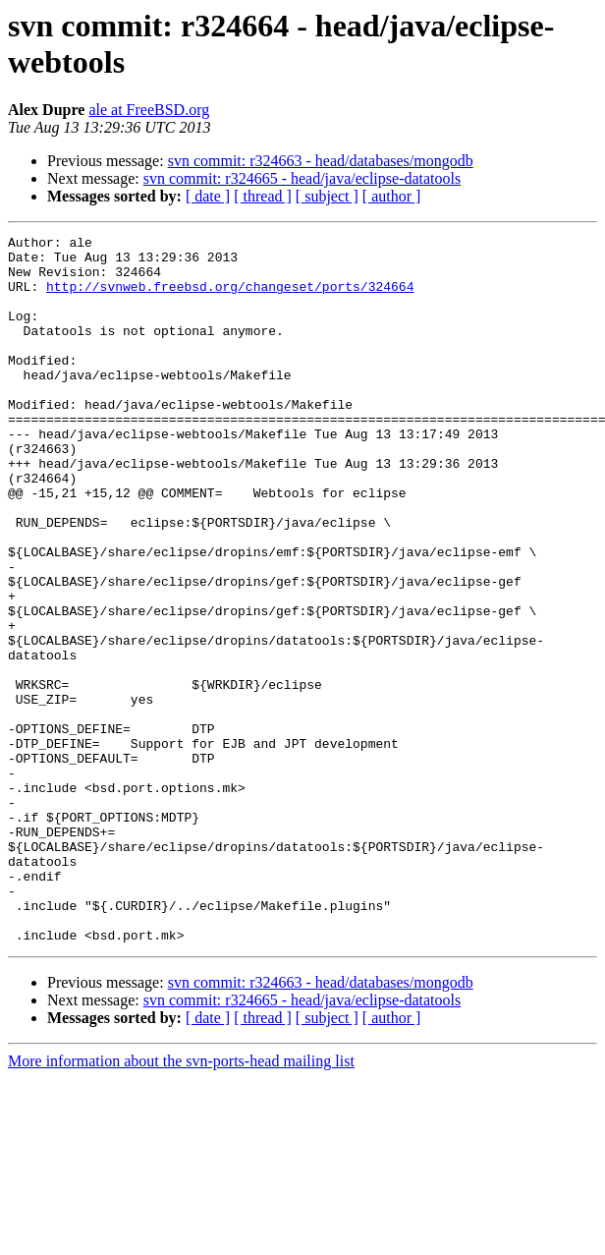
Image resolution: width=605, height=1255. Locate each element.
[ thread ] (263, 196)
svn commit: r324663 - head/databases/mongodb (320, 160)
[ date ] (208, 196)
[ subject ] (327, 196)
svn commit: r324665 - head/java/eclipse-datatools (302, 178)
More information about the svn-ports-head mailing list (181, 1202)
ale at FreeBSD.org (148, 109)
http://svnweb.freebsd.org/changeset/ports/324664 (229, 298)
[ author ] (391, 196)
